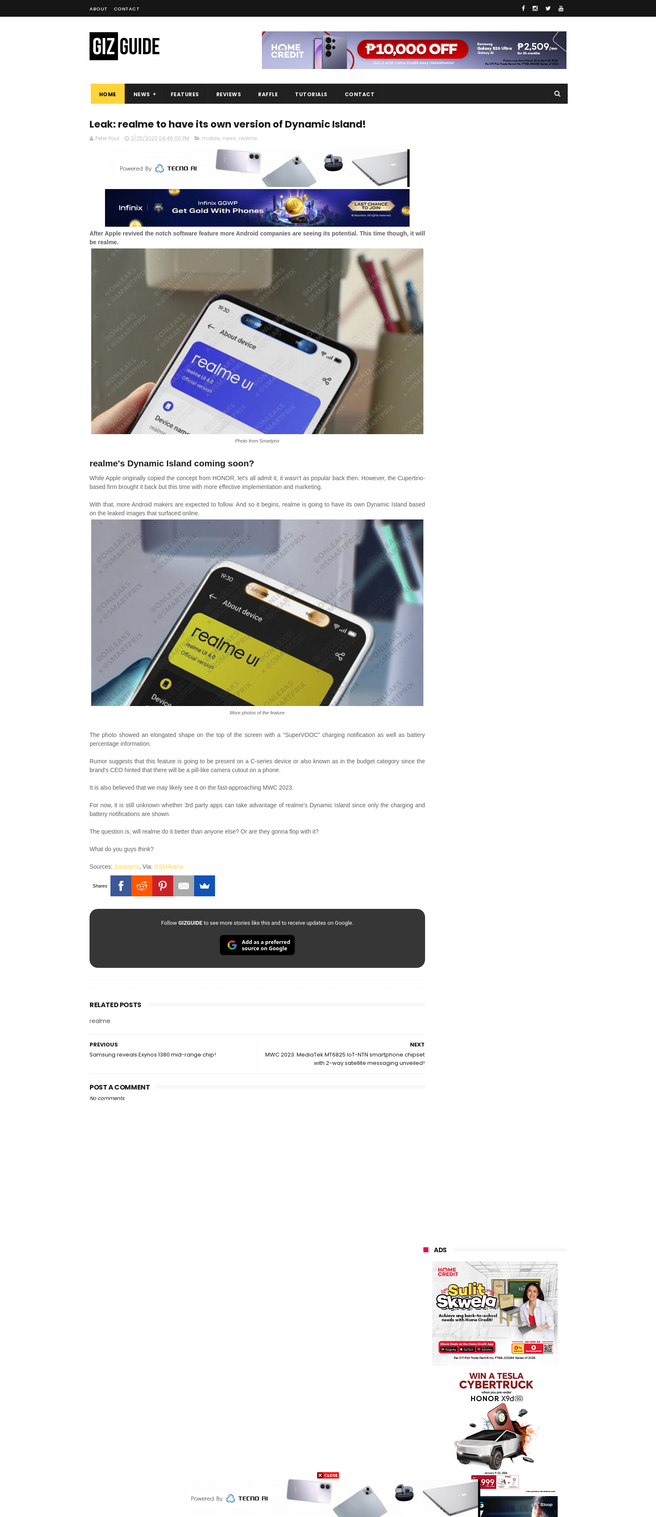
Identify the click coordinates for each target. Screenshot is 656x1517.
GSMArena (168, 847)
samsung (484, 1278)
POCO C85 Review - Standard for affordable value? (512, 1172)
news (229, 138)
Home (106, 94)
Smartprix (126, 847)
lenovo (427, 1339)
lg (514, 1324)
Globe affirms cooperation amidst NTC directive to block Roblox (512, 1013)
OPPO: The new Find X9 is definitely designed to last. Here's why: (484, 540)
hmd (470, 1448)
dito (465, 1355)
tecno (517, 1339)
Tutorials (310, 94)
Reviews (227, 94)
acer (424, 1355)
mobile (211, 138)
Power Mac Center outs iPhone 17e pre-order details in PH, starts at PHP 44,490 (514, 1138)
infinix (471, 1324)
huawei (427, 1278)
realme (248, 138)
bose (508, 1463)
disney (427, 1448)
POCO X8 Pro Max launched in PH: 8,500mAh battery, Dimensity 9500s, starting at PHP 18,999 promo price (516, 929)
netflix (426, 1386)
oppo (425, 1293)
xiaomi (473, 1293)
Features (183, 94)
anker (481, 1432)
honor (476, 1308)
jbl (469, 1417)
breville (468, 1463)
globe (425, 1324)
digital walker (435, 1401)
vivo (521, 1293)
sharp (515, 1370)
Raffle (267, 94)
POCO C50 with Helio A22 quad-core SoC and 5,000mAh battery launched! (516, 805)
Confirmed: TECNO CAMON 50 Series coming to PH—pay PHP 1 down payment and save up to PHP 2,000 (514, 1055)
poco (424, 1370)
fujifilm (470, 1370)
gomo (524, 1432)
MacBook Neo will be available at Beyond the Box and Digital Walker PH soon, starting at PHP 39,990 (515, 973)
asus (519, 1308)
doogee (490, 1401)
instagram (432, 1432)
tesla (425, 1463)
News (140, 94)
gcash (508, 1355)
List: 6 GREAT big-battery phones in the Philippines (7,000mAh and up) (505, 887)
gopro (511, 1448)
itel (510, 1386)
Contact (127, 8)
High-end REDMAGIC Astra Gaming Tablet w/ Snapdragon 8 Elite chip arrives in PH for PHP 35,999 (515, 847)
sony (474, 1339)
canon (469, 1386)
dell (505, 1417)
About (99, 8)
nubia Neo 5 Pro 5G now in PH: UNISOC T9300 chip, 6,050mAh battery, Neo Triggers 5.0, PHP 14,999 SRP (513, 1099)
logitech (429, 1417)
